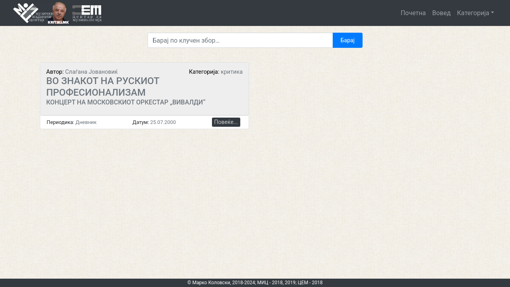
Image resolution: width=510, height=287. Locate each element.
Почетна (413, 13)
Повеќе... (226, 122)
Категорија (473, 13)
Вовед (441, 13)
